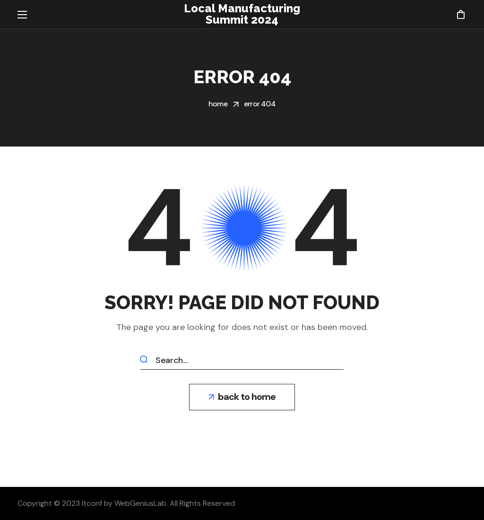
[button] (461, 14)
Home (217, 104)
